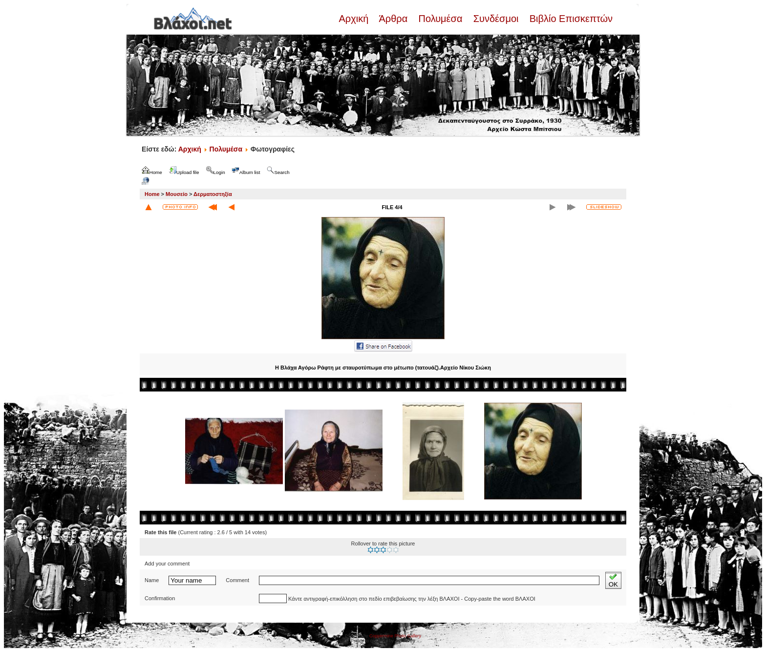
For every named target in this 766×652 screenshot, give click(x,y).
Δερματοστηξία (212, 194)
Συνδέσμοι (495, 18)
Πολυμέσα (440, 18)
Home (152, 194)
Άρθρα (393, 18)
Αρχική (355, 18)
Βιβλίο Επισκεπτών (570, 18)
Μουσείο (177, 194)
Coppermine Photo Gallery (395, 635)
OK (613, 580)
